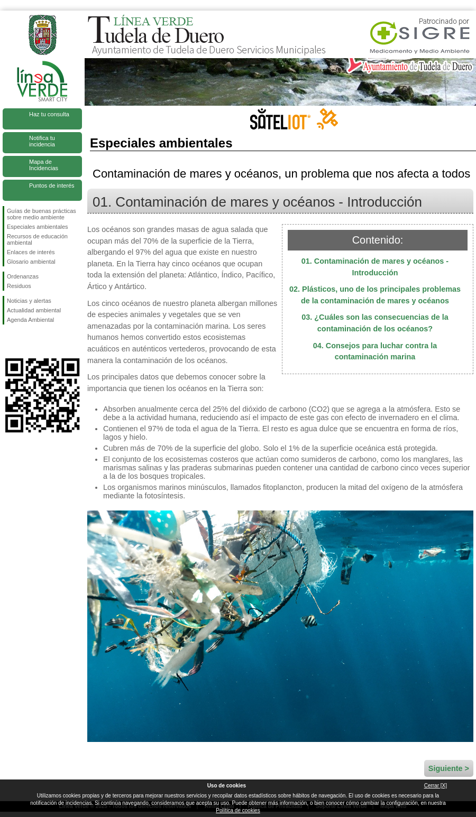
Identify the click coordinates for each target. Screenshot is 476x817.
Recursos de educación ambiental (37, 239)
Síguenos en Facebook (9, 341)
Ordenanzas (23, 276)
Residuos (19, 286)
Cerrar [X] (435, 785)
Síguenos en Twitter (26, 341)
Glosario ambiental (31, 261)
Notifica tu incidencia (42, 141)
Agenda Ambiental (30, 320)
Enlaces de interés (31, 252)
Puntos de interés (52, 185)
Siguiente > (448, 768)
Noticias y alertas (29, 301)
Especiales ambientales (37, 227)
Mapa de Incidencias (43, 165)
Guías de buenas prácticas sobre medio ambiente (41, 214)
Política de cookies (238, 810)
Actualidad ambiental (34, 310)
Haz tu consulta (49, 114)
